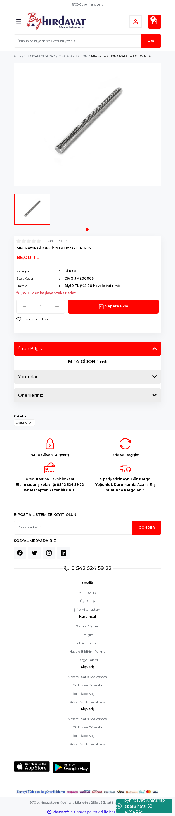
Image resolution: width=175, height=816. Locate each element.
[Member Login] (135, 21)
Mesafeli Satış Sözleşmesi (87, 677)
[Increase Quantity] (57, 306)
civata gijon (24, 422)
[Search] (87, 41)
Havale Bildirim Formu (87, 651)
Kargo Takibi (87, 660)
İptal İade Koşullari (88, 693)
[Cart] (154, 21)
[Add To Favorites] (32, 319)
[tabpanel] (32, 211)
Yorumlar (27, 376)
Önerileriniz (30, 395)
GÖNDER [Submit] (147, 527)
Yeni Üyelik (87, 592)
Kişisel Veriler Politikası (87, 702)
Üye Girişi (87, 601)
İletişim (88, 635)
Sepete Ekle (113, 306)
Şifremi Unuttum (87, 609)
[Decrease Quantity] (24, 306)
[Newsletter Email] (87, 528)
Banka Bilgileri (87, 626)
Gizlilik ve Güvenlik (87, 685)
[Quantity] (40, 306)
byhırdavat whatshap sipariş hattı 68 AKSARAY (140, 806)
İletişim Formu (87, 643)
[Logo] (56, 21)
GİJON (70, 271)
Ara (151, 41)
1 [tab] (87, 229)
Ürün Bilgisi (30, 348)
